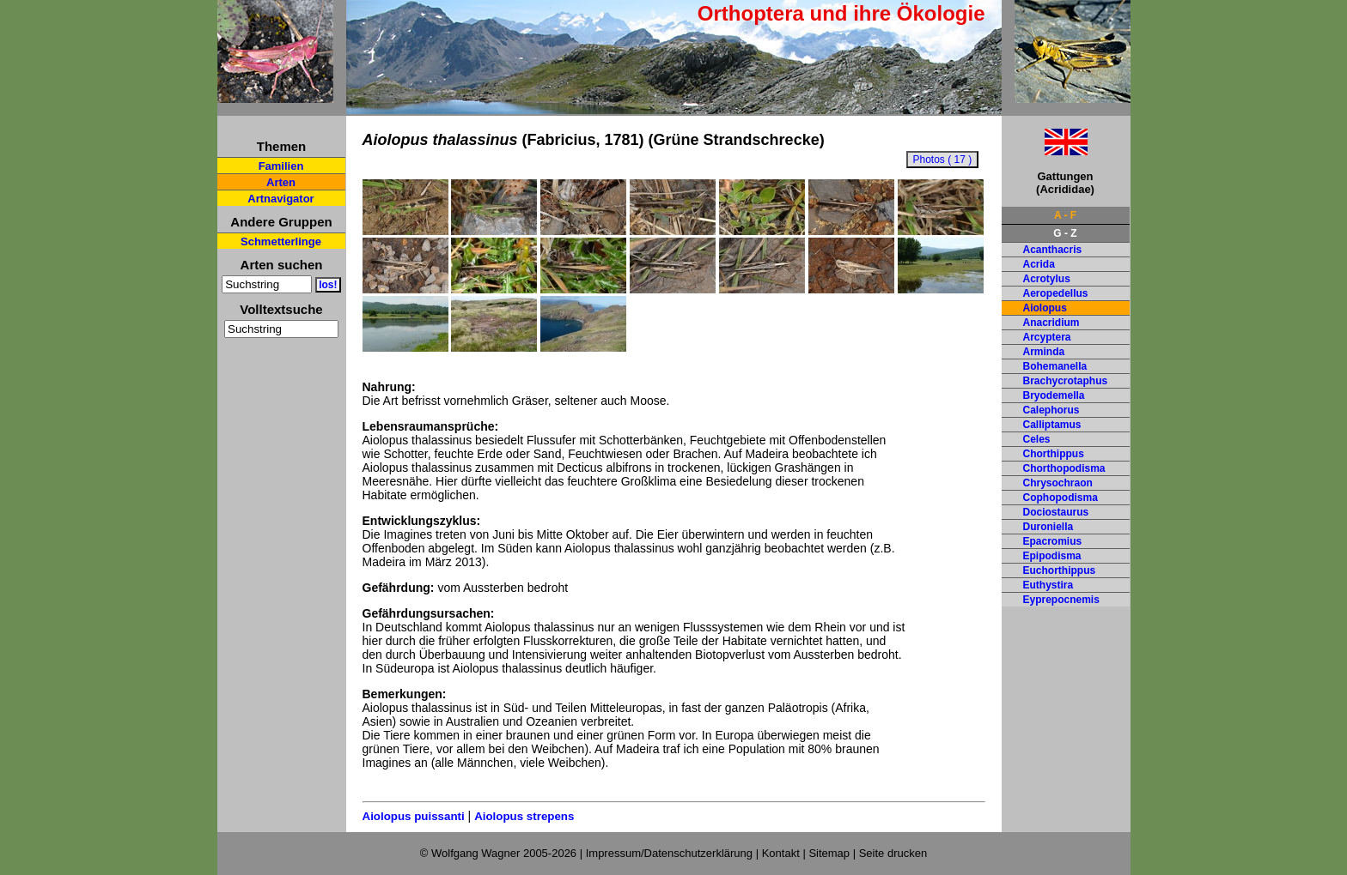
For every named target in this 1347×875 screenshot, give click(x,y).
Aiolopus (1045, 308)
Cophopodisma (1060, 498)
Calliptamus (1052, 425)
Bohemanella (1055, 366)
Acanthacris (1052, 250)
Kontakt (781, 853)
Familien (281, 166)
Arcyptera (1047, 337)
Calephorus (1051, 410)
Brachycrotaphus (1065, 381)
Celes (1037, 439)
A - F (1065, 215)
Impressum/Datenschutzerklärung (669, 853)
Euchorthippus (1059, 570)
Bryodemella (1054, 395)
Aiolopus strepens (524, 816)
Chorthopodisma (1064, 468)
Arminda (1044, 352)
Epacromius (1052, 541)
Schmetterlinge (281, 241)
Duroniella (1048, 527)
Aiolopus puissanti (414, 816)
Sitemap (829, 853)
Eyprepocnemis (1061, 600)
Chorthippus (1053, 454)
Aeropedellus (1055, 293)
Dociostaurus (1056, 512)
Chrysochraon (1058, 483)
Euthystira (1048, 585)
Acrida (1039, 264)
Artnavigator (280, 198)
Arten (281, 182)
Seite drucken (893, 853)
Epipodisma (1052, 556)
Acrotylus (1046, 279)
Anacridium (1051, 323)
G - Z (1064, 233)
